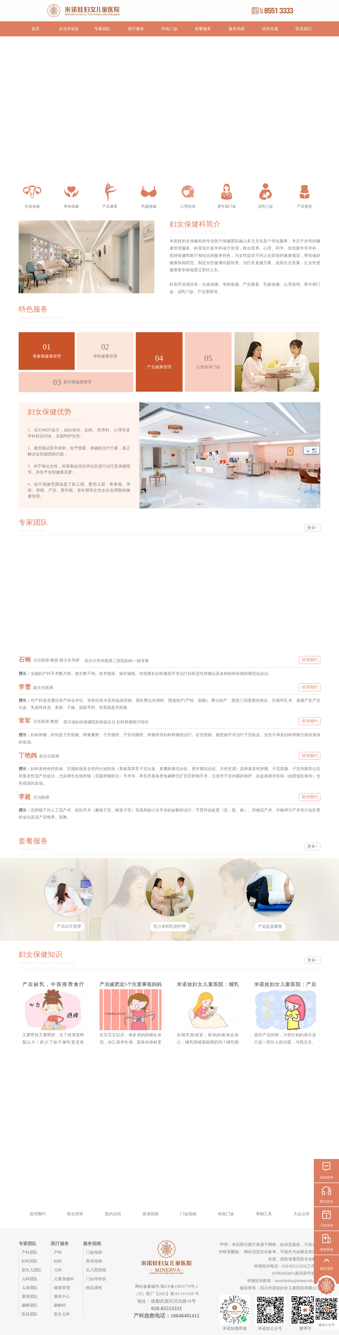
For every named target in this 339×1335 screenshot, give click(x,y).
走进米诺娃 (69, 29)
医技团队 (30, 1314)
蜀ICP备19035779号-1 (179, 1286)
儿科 (58, 1270)
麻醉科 (60, 1305)
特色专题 (270, 29)
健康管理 (62, 1288)
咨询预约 (310, 660)
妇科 (58, 1261)
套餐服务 (203, 29)
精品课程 (94, 1288)
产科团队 (30, 1252)
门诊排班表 (96, 1279)
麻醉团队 (30, 1305)
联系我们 (303, 29)
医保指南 (94, 1261)
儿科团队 (30, 1279)
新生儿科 (62, 1314)
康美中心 (62, 1296)
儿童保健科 (64, 1279)
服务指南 (237, 29)
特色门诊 (169, 29)
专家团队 (102, 29)
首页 (35, 29)
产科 (58, 1252)
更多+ (312, 528)
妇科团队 (30, 1261)
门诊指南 (94, 1252)
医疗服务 (136, 29)
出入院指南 (96, 1270)
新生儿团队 (32, 1270)
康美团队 (30, 1296)
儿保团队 (30, 1288)
